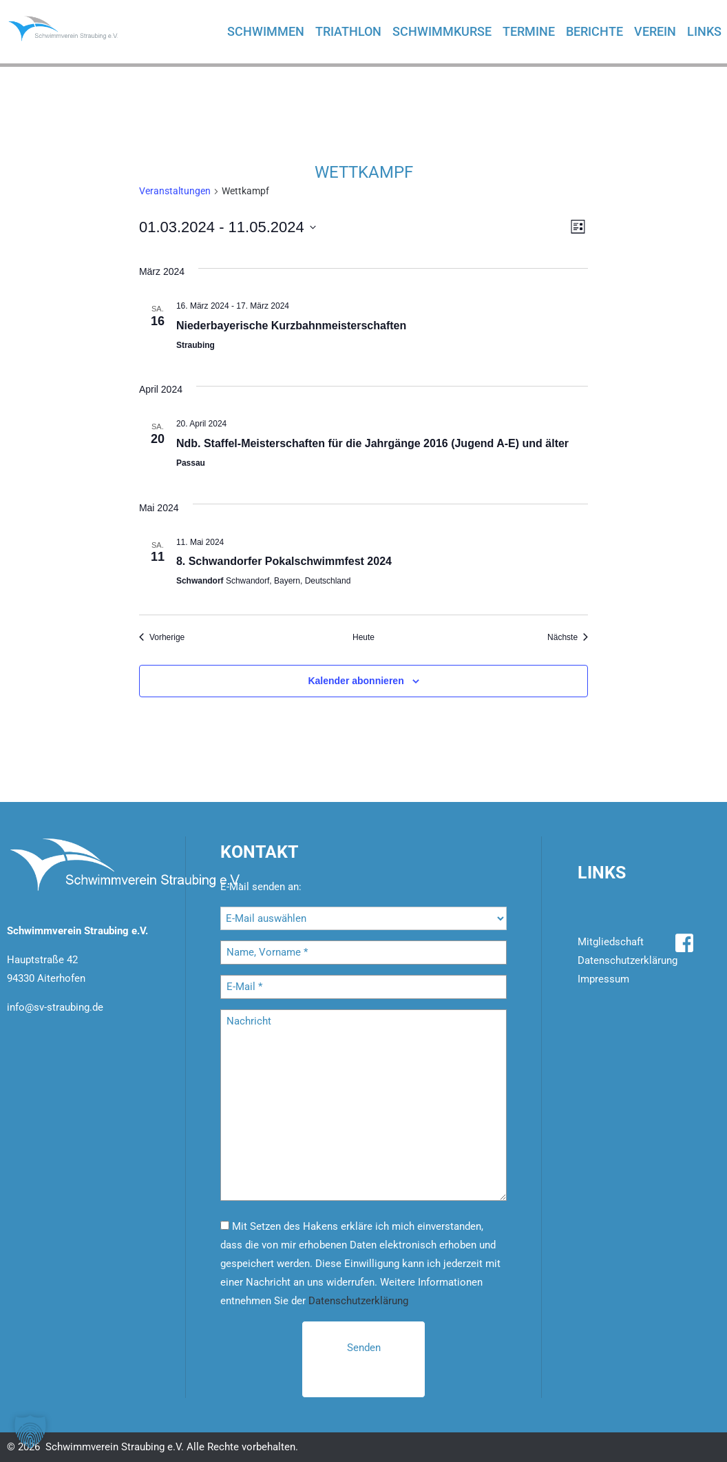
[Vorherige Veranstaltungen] (162, 638)
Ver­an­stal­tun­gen (175, 190)
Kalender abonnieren (355, 680)
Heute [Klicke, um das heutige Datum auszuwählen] (363, 637)
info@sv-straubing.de (55, 1007)
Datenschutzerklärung (358, 1301)
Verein (655, 31)
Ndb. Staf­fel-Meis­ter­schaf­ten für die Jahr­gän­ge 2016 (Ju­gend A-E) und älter (372, 443)
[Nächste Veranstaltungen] (567, 638)
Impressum (603, 979)
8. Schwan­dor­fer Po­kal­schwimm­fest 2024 (284, 561)
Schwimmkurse (442, 31)
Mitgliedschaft (611, 942)
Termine (529, 31)
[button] (30, 1431)
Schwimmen (265, 31)
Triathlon (348, 31)
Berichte (594, 31)
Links (704, 31)
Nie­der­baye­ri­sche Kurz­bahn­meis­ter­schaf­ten (291, 325)
